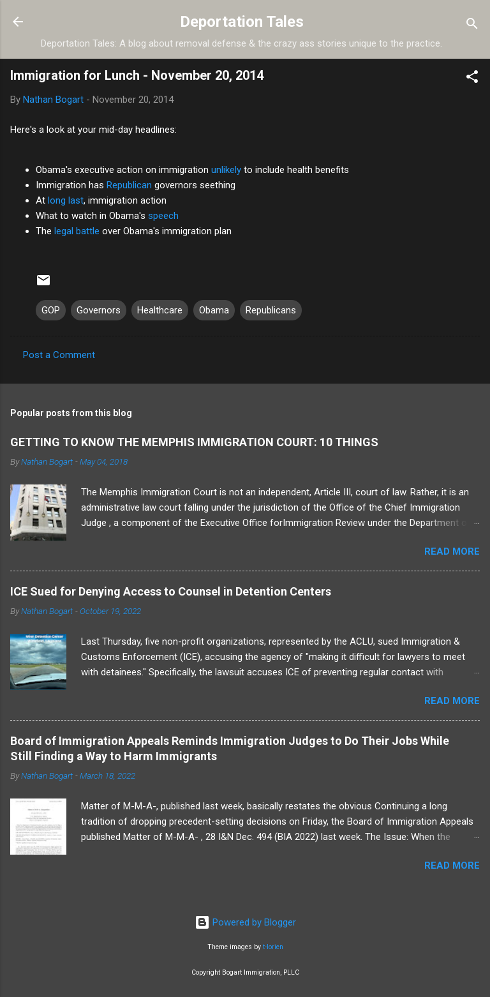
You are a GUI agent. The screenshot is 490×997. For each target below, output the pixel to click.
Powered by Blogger (245, 922)
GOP (50, 310)
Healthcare (159, 310)
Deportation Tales (242, 22)
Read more (452, 551)
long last (66, 200)
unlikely (226, 170)
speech (163, 215)
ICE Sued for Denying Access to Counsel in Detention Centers (170, 591)
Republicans (271, 310)
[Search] (472, 25)
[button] (472, 79)
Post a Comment (59, 355)
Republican (129, 185)
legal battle (77, 231)
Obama (214, 310)
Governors (99, 310)
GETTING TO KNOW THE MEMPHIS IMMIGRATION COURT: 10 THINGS (194, 442)
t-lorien (273, 947)
